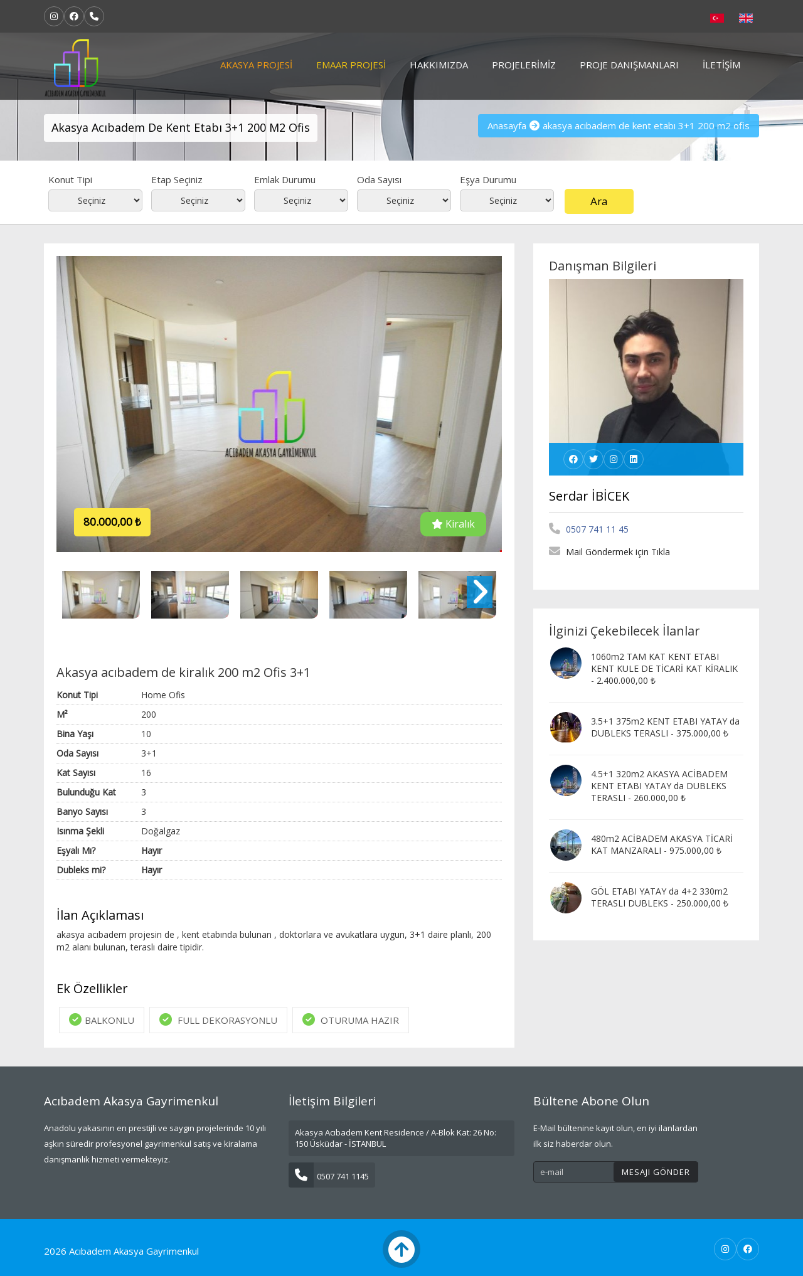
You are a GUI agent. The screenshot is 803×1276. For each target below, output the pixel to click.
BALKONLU (101, 1019)
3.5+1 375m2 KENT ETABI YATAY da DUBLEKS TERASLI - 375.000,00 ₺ (665, 727)
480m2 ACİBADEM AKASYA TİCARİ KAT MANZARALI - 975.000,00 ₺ (662, 844)
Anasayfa (506, 125)
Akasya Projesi (256, 64)
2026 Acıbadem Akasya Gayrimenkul (121, 1251)
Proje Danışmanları (629, 64)
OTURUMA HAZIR (350, 1019)
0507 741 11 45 (589, 529)
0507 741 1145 (329, 1176)
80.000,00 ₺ (112, 521)
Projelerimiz (524, 64)
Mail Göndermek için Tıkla (609, 552)
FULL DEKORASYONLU (218, 1019)
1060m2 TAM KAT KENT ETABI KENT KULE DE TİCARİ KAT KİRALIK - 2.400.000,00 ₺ (664, 668)
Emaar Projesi (351, 64)
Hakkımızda (439, 64)
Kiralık (453, 524)
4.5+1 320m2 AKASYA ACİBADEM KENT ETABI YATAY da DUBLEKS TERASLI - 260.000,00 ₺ (659, 786)
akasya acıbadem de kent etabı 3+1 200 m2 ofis (646, 125)
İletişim (721, 64)
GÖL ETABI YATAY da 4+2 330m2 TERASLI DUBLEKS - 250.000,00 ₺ (659, 897)
